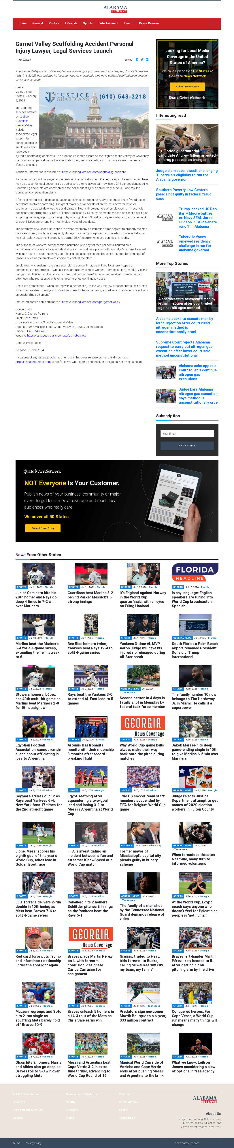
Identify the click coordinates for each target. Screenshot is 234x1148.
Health (128, 23)
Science (124, 1094)
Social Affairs (128, 1102)
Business (19, 1102)
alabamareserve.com (187, 1143)
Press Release (149, 23)
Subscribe (187, 445)
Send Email (31, 318)
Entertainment (108, 23)
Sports (88, 23)
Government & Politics (81, 1094)
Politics (54, 23)
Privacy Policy (33, 1143)
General (37, 23)
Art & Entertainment (27, 1094)
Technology (127, 1118)
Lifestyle (71, 23)
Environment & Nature (28, 1110)
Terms (16, 1143)
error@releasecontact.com (33, 362)
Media (70, 1118)
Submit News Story (187, 86)
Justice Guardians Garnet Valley (24, 121)
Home (23, 23)
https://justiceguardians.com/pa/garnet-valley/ (56, 335)
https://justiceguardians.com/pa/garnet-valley (91, 302)
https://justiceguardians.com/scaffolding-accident (94, 172)
